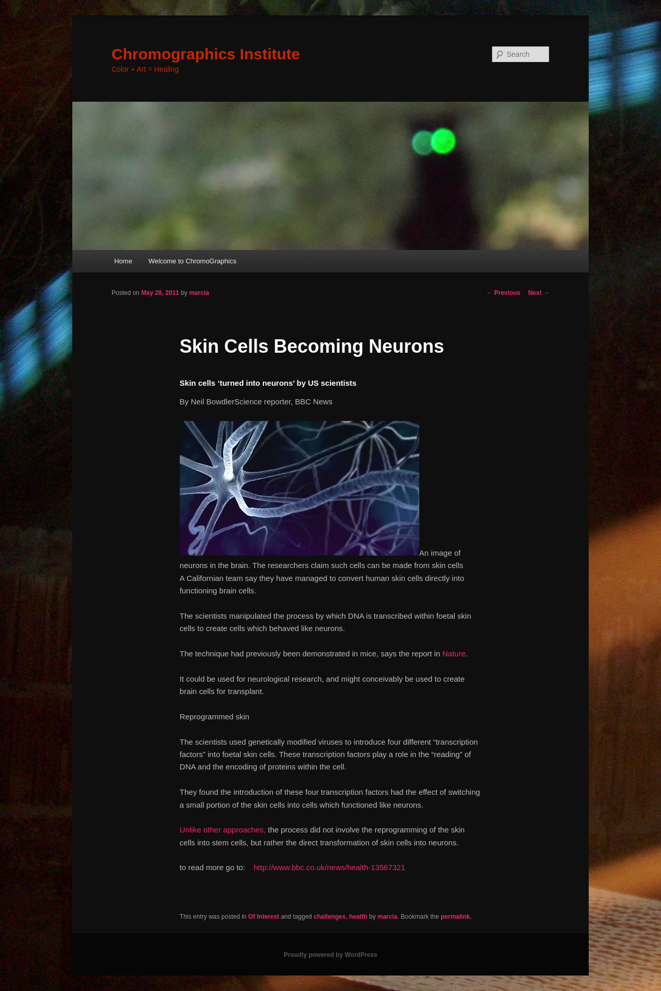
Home (123, 261)
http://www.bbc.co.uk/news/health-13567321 (329, 867)
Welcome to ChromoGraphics (192, 261)
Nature (453, 653)
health (358, 916)
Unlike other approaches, (223, 829)
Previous (503, 292)
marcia (199, 292)
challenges (329, 916)
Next (538, 292)
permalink (455, 916)
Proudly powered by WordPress (330, 954)
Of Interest (263, 916)
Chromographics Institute (206, 53)
